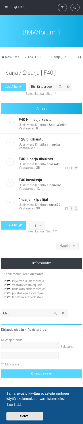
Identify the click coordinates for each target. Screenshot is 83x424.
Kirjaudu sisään (12, 329)
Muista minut (14, 363)
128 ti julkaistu (31, 138)
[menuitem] (19, 7)
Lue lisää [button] (14, 405)
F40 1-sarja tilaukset (36, 158)
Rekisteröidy (37, 329)
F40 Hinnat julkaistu (35, 119)
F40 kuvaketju (30, 179)
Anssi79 (54, 204)
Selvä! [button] (24, 416)
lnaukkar (55, 144)
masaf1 (54, 163)
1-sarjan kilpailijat (33, 199)
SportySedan (58, 124)
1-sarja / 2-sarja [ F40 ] (28, 72)
